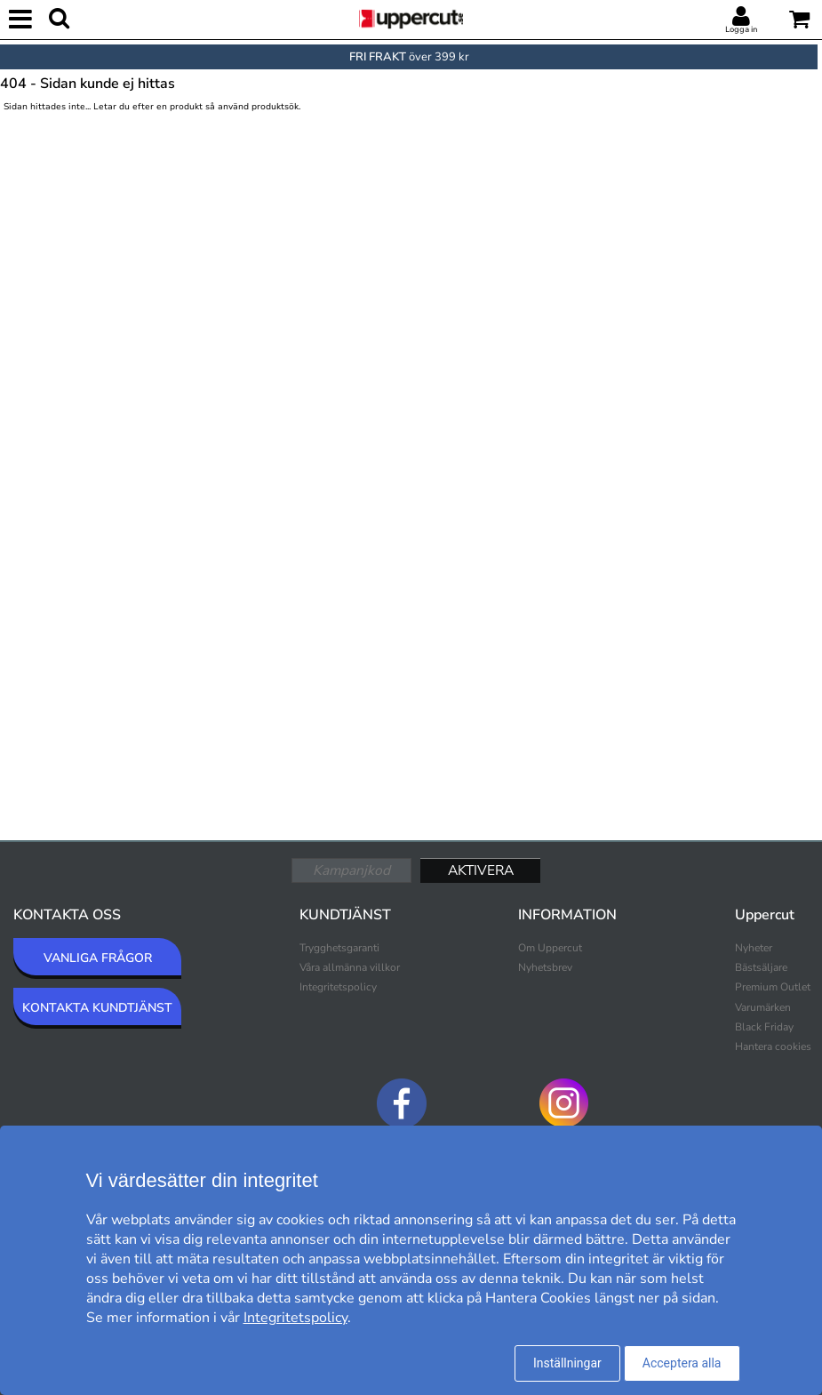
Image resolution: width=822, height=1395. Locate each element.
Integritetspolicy (338, 987)
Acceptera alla (682, 1363)
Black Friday (764, 1027)
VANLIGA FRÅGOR (98, 958)
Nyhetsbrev (545, 967)
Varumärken (763, 1007)
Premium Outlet (772, 987)
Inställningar (567, 1363)
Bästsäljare (761, 967)
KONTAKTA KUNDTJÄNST (97, 1007)
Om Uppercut (550, 948)
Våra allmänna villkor (349, 967)
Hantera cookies (773, 1046)
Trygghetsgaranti (339, 948)
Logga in (741, 29)
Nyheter (753, 948)
